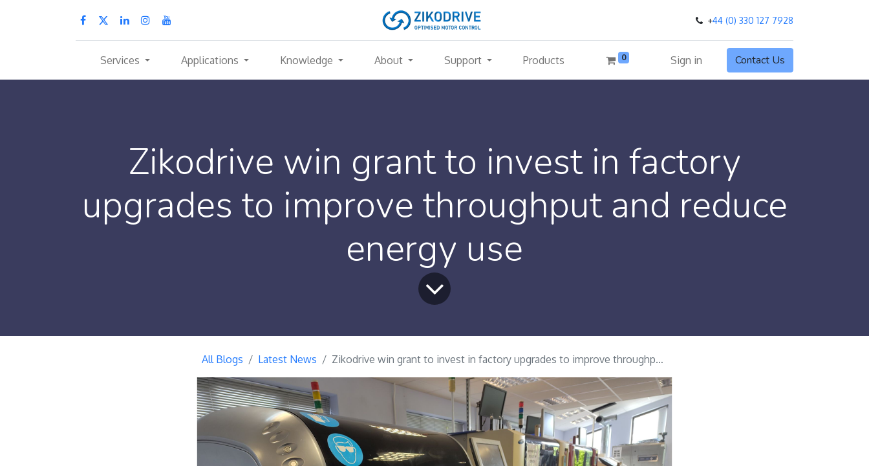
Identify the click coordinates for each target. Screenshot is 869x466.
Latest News (287, 359)
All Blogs (222, 359)
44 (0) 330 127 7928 (753, 20)
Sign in (686, 60)
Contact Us (760, 60)
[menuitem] (544, 60)
